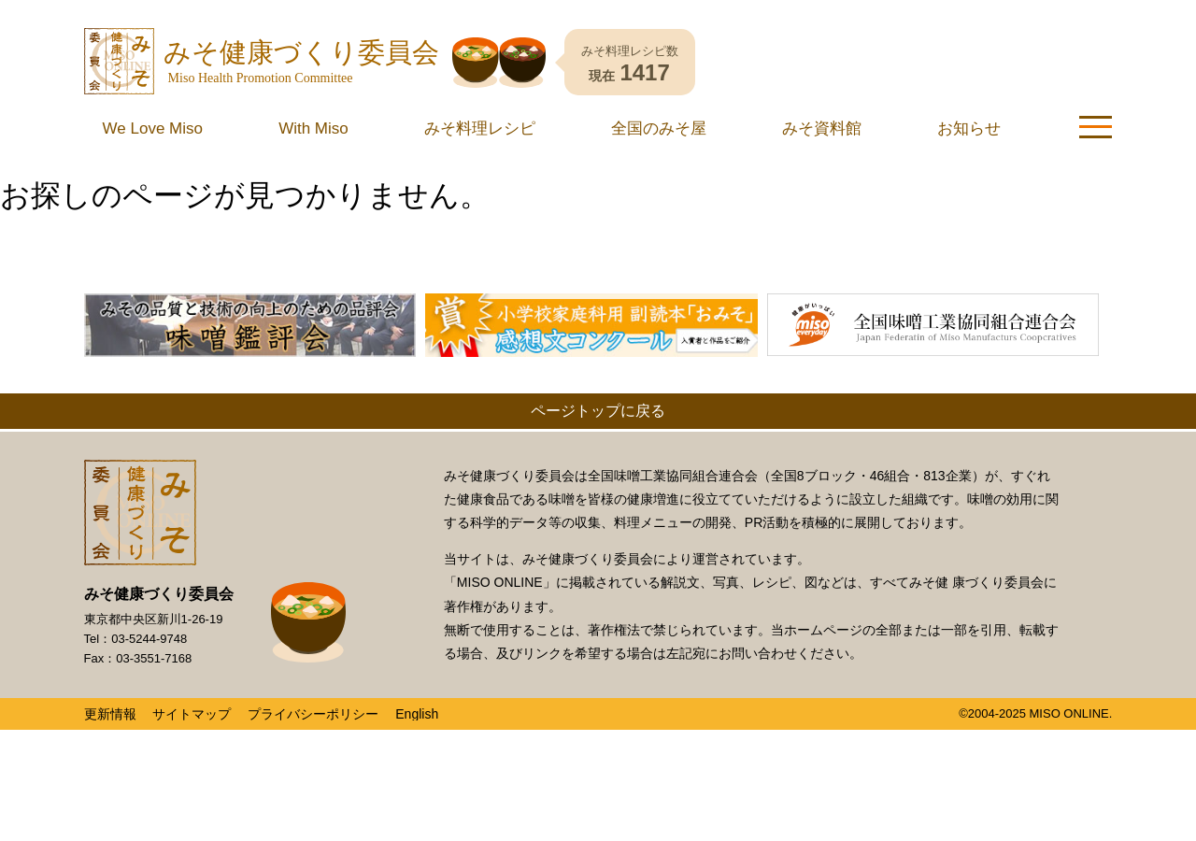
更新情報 (110, 713)
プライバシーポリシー (313, 713)
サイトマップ (191, 713)
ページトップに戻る (598, 411)
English (416, 713)
